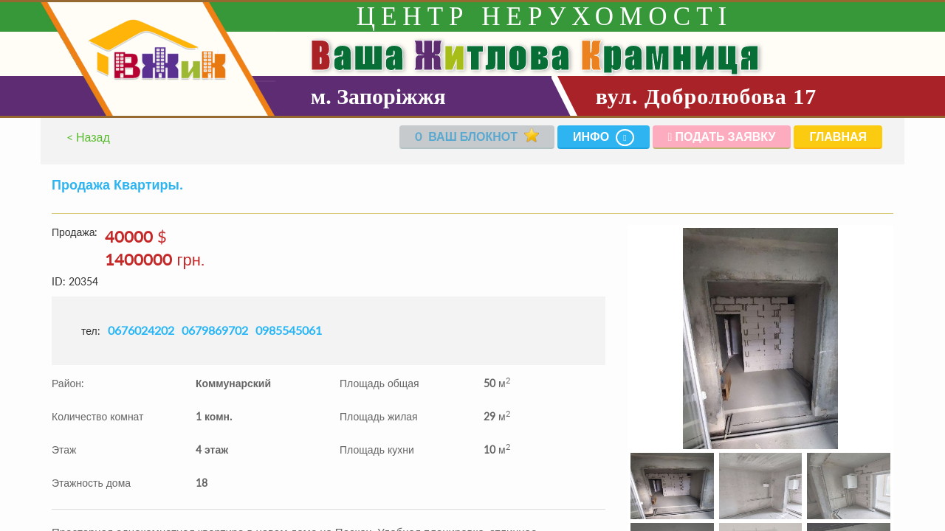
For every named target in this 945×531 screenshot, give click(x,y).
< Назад (88, 137)
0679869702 (215, 330)
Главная (838, 136)
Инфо (603, 137)
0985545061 (288, 330)
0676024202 (141, 330)
